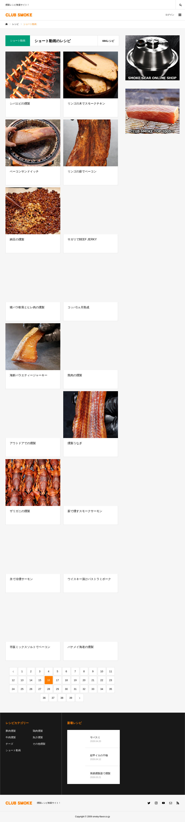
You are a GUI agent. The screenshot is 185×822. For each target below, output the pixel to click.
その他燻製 (39, 743)
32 (84, 689)
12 (13, 680)
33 (92, 689)
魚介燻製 (38, 737)
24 (13, 689)
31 (75, 689)
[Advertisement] (152, 164)
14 (30, 680)
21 (92, 680)
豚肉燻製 (11, 730)
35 (110, 689)
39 (70, 697)
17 (57, 680)
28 (48, 689)
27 (39, 689)
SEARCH (180, 4)
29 (57, 689)
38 (62, 697)
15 (39, 680)
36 (44, 697)
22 (101, 680)
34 (101, 689)
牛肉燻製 (11, 737)
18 (66, 680)
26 (30, 689)
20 (84, 680)
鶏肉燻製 (38, 730)
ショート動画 (13, 750)
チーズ (9, 743)
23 (110, 680)
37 (53, 697)
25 (22, 689)
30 (66, 689)
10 (101, 671)
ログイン (169, 15)
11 (110, 671)
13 (22, 680)
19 (75, 680)
